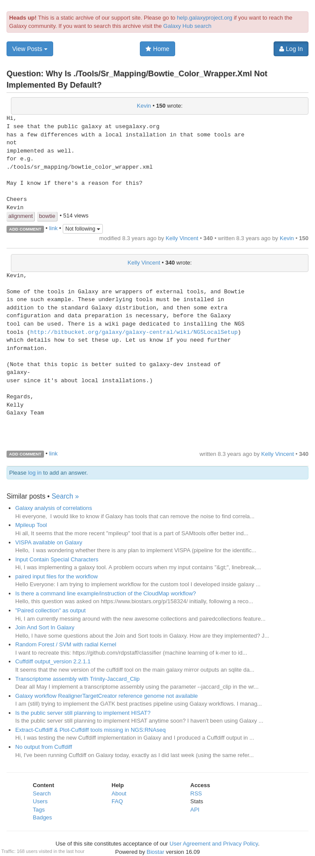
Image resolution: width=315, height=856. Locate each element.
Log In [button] (291, 48)
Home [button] (157, 48)
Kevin (144, 105)
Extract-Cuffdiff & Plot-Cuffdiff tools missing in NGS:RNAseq (90, 730)
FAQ (117, 801)
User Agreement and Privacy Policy (213, 843)
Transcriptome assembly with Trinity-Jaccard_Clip (77, 679)
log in (34, 472)
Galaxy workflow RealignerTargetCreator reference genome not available (106, 696)
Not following (82, 229)
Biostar (155, 852)
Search (42, 793)
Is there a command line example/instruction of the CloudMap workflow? (105, 593)
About (119, 793)
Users (40, 801)
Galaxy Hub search (187, 26)
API (195, 809)
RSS (196, 793)
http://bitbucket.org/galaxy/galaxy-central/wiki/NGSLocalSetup (134, 332)
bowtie (47, 216)
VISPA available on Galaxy (48, 542)
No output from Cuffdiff (43, 747)
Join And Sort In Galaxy (45, 627)
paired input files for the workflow (56, 576)
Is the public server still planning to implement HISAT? (82, 713)
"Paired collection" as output (50, 610)
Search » (64, 496)
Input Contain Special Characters (56, 559)
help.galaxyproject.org (204, 17)
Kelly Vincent (182, 238)
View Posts (29, 48)
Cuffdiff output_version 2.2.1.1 (53, 661)
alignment (20, 216)
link (53, 228)
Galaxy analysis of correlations (53, 508)
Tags (38, 809)
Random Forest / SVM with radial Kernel (65, 644)
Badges (42, 817)
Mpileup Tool (31, 525)
